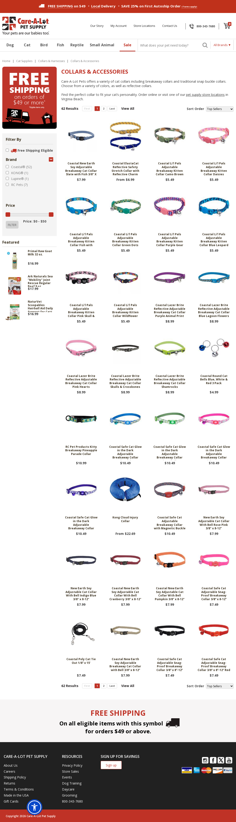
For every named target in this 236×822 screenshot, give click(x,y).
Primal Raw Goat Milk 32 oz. (40, 253)
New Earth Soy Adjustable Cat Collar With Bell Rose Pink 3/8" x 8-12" (214, 523)
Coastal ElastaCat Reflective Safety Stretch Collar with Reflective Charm (125, 169)
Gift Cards (11, 801)
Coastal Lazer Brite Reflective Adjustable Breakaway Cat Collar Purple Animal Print (170, 310)
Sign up (111, 765)
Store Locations (144, 25)
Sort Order (195, 109)
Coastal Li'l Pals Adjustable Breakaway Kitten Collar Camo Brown (169, 169)
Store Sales (70, 771)
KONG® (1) (19, 173)
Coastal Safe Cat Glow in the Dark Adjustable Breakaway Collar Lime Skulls (169, 452)
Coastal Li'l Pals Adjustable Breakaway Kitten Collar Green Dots (125, 239)
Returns (9, 783)
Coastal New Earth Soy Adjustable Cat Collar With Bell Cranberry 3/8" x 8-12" (125, 594)
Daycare (68, 789)
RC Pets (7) (19, 184)
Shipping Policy (15, 777)
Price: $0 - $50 (34, 221)
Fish (60, 44)
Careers (9, 771)
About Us (11, 765)
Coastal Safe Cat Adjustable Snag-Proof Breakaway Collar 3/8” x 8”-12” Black (169, 664)
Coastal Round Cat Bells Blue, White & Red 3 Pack (214, 379)
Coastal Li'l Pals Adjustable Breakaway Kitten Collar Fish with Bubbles (81, 240)
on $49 (62, 6)
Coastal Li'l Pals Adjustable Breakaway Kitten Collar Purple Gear (169, 239)
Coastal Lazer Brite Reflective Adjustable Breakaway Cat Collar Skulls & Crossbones (125, 381)
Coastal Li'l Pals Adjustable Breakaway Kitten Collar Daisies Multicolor (214, 169)
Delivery (103, 6)
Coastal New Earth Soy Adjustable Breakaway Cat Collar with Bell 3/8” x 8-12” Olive (125, 664)
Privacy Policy (72, 765)
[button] (34, 807)
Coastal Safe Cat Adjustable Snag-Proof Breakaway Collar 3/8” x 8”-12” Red (214, 664)
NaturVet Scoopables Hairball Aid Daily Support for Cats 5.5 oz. (40, 306)
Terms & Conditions (19, 789)
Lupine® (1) (20, 178)
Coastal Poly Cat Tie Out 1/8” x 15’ (81, 661)
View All (127, 108)
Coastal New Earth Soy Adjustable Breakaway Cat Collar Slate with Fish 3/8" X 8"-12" (81, 169)
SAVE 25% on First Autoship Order (159, 6)
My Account (119, 25)
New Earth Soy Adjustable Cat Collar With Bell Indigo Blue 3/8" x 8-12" (81, 594)
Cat (27, 44)
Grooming (69, 795)
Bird (44, 44)
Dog (10, 44)
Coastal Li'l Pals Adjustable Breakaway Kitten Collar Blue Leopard (213, 239)
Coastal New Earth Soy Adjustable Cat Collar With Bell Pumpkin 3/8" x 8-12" (170, 594)
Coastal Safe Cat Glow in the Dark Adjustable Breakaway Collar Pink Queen (214, 452)
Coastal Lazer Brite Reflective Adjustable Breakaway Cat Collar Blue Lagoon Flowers (214, 310)
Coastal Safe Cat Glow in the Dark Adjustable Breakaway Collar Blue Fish (125, 452)
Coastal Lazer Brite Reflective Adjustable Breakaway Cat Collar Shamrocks (170, 381)
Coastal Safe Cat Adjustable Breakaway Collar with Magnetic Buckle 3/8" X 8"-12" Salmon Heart (170, 523)
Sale (127, 44)
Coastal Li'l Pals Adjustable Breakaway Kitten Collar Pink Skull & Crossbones (81, 310)
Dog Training (71, 783)
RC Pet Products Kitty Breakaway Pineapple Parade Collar (81, 450)
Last (112, 108)
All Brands (221, 45)
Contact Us (169, 25)
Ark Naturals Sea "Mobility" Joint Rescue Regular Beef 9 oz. (40, 281)
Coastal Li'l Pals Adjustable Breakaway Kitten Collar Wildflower (125, 310)
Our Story (97, 25)
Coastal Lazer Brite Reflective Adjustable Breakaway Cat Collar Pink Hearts (81, 381)
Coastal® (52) (21, 167)
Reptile (77, 44)
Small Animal (102, 44)
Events (67, 777)
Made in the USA (16, 795)
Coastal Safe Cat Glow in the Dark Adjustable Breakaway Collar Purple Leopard (81, 523)
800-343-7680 (205, 26)
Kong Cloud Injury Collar (125, 519)
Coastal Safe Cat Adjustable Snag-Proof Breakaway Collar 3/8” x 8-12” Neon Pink (214, 594)
